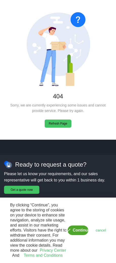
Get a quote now (22, 190)
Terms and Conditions (42, 255)
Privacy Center (52, 250)
